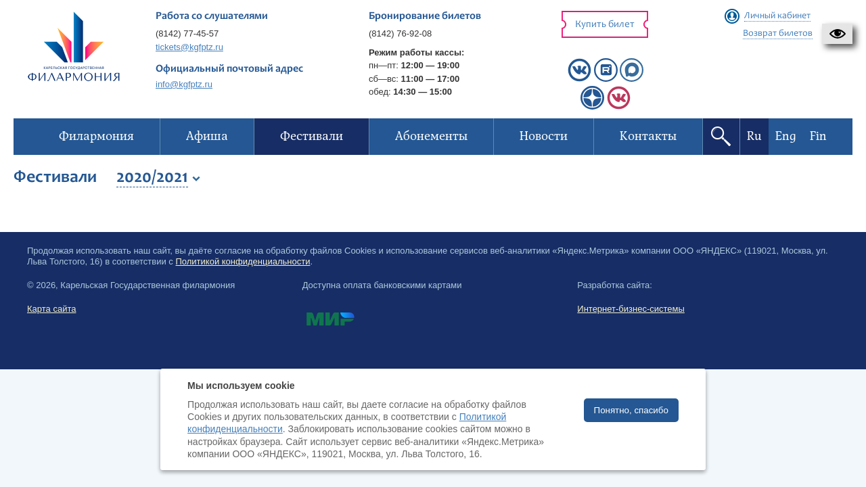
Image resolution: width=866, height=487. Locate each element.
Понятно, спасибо (631, 410)
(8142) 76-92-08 (400, 33)
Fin (818, 136)
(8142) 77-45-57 (187, 33)
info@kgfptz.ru (184, 84)
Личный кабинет (777, 16)
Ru (754, 136)
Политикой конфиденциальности (242, 261)
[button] (837, 34)
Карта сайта (51, 309)
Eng (785, 136)
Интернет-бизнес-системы (631, 309)
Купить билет (605, 25)
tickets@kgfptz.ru (189, 47)
